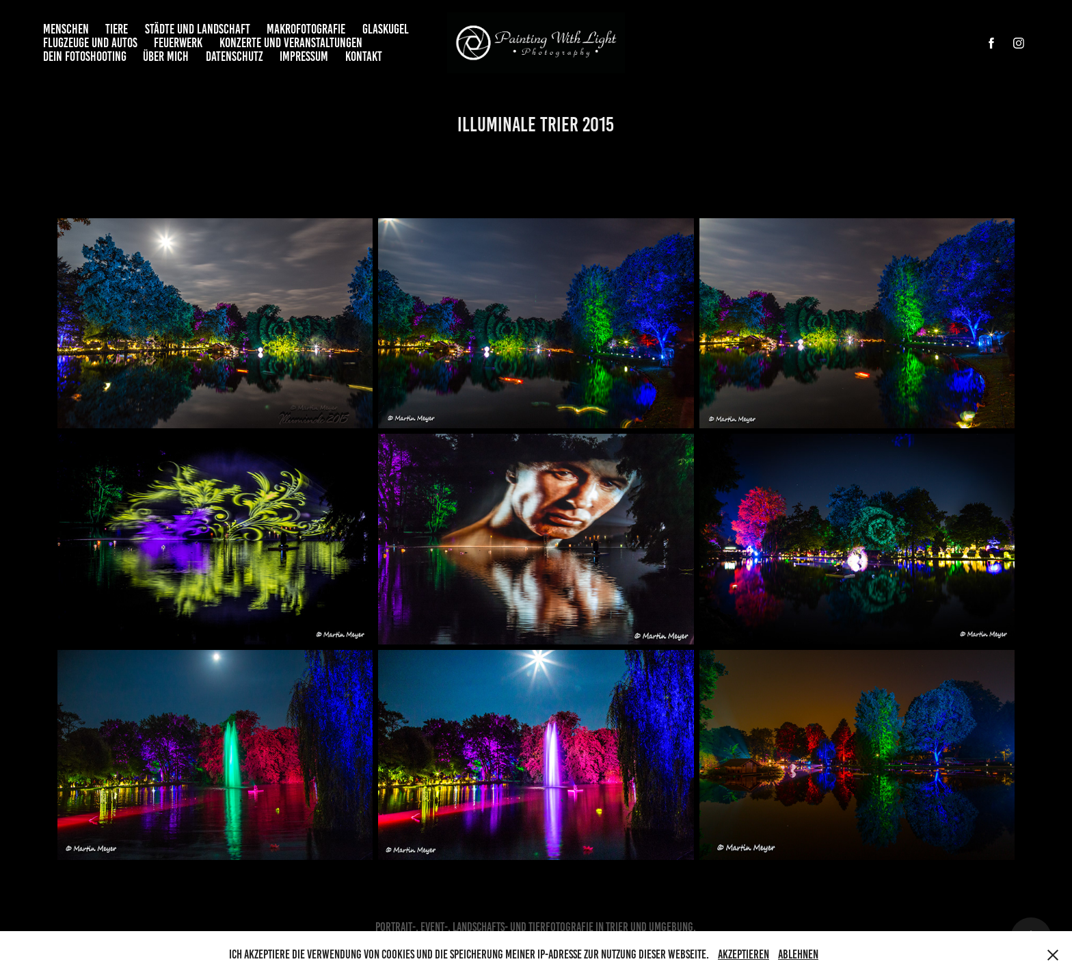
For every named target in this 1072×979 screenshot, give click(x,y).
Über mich (166, 56)
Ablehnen (798, 954)
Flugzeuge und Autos (90, 43)
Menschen (66, 29)
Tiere (116, 29)
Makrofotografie (306, 29)
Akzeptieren (743, 954)
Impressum (304, 56)
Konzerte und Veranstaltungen (290, 43)
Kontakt (363, 56)
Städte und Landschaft (197, 29)
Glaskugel (385, 29)
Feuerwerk (178, 43)
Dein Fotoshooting (84, 56)
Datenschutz (234, 56)
